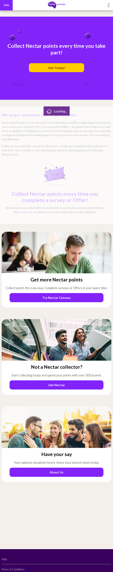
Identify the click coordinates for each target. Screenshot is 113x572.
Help (4, 559)
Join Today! (56, 68)
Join (6, 5)
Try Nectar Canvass (56, 298)
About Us (56, 472)
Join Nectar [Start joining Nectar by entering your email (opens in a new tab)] (56, 385)
